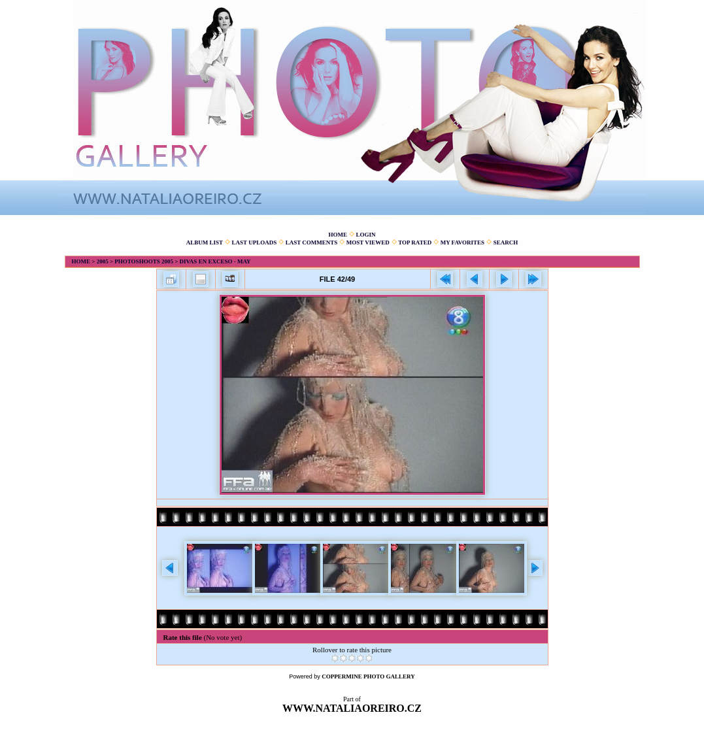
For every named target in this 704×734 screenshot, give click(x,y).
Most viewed (368, 242)
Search (506, 242)
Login (365, 234)
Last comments (312, 242)
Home (337, 234)
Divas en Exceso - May (215, 261)
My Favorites (462, 242)
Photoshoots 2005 (143, 261)
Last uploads (254, 242)
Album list (204, 242)
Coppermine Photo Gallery (368, 676)
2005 (103, 261)
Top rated (414, 242)
